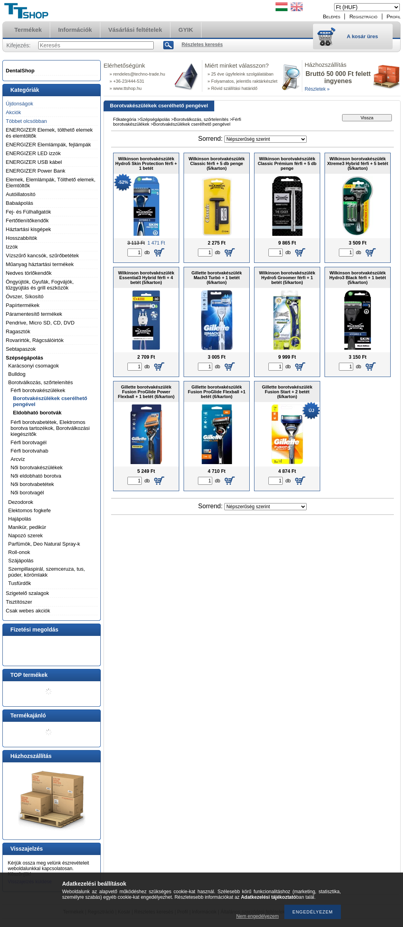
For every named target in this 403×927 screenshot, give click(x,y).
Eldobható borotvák (37, 413)
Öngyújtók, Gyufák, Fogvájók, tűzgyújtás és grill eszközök (40, 285)
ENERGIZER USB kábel (34, 162)
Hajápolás (19, 519)
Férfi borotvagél (29, 442)
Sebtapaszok (21, 349)
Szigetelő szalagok (27, 593)
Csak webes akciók (28, 611)
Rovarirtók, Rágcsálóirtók (35, 340)
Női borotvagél (27, 493)
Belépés (331, 16)
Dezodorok (20, 502)
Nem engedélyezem (257, 916)
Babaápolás (19, 203)
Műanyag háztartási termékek (40, 264)
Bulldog (16, 374)
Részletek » (317, 89)
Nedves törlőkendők (29, 273)
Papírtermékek (23, 305)
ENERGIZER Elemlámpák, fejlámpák (48, 145)
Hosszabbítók (21, 238)
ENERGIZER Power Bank (36, 171)
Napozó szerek (25, 535)
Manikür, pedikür (27, 527)
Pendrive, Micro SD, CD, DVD (40, 323)
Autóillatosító (20, 194)
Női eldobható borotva (36, 476)
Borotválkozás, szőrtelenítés (40, 382)
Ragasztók (18, 331)
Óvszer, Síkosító (25, 296)
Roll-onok (19, 552)
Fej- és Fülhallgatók (28, 212)
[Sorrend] (265, 139)
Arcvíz (18, 459)
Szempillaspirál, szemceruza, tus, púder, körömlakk (46, 572)
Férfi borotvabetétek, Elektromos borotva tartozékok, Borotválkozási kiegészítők (50, 428)
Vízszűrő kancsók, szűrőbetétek (42, 255)
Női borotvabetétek (32, 484)
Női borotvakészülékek (37, 467)
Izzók (12, 247)
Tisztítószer (19, 602)
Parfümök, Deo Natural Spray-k (44, 544)
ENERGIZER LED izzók (33, 153)
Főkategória (124, 119)
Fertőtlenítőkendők (27, 220)
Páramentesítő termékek (34, 314)
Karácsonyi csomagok (33, 366)
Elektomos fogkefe (29, 510)
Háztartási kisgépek (28, 229)
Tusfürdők (19, 583)
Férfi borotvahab (30, 451)
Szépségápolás (24, 358)
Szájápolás (21, 561)
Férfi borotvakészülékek (38, 390)
